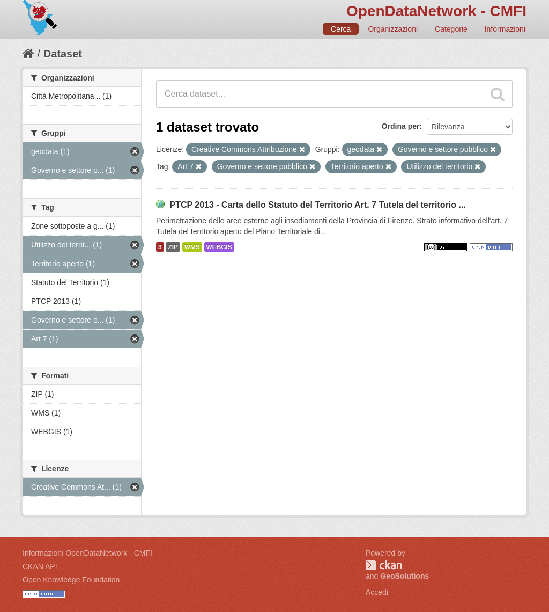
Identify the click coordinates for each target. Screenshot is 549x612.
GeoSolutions (404, 576)
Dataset (62, 54)
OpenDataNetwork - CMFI (436, 11)
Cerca (341, 29)
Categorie (451, 29)
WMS (192, 247)
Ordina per (401, 126)
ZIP (172, 247)
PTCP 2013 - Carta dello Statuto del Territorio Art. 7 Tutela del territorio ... (317, 204)
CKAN (384, 565)
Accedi (377, 592)
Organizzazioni (393, 29)
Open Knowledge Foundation (71, 579)
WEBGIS (219, 247)
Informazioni (505, 29)
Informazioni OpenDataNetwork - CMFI (87, 553)
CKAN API (40, 566)
